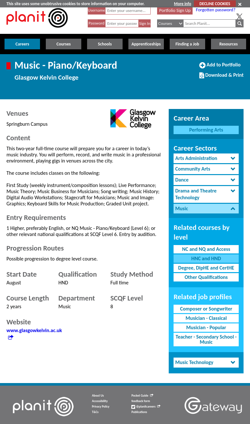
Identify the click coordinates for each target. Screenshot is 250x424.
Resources (228, 44)
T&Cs (95, 412)
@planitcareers (145, 407)
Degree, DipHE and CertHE (206, 268)
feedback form (140, 401)
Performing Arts (206, 130)
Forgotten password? (215, 10)
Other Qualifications (206, 277)
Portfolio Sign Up (175, 10)
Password (96, 23)
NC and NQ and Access (206, 249)
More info (182, 3)
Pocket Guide (142, 396)
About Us (98, 396)
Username (96, 10)
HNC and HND (206, 258)
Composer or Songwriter (206, 309)
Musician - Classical (206, 318)
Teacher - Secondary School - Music (206, 339)
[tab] (206, 158)
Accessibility (100, 401)
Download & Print (221, 78)
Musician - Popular (206, 327)
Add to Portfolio (220, 67)
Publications (139, 412)
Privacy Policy (100, 407)
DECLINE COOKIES (214, 3)
